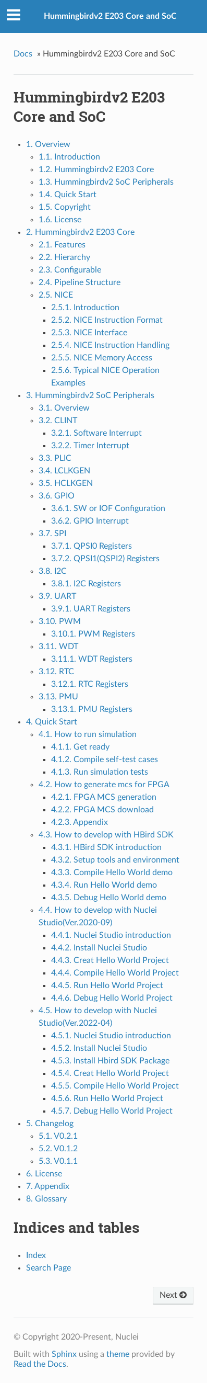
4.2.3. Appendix (79, 822)
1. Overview (48, 144)
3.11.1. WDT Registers (91, 659)
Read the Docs (40, 1364)
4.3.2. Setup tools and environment (115, 860)
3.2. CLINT (58, 420)
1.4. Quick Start (67, 194)
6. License (44, 1174)
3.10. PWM (60, 621)
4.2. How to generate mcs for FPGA (104, 784)
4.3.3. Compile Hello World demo (112, 872)
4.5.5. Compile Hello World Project (115, 1086)
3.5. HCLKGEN (66, 483)
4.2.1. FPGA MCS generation (103, 797)
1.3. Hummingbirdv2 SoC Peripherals (106, 182)
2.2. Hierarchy (64, 257)
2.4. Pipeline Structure (79, 282)
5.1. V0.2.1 (58, 1136)
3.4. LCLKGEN (64, 471)
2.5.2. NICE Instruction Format (107, 320)
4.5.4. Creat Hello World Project (110, 1073)
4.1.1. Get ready (80, 747)
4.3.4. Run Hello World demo (104, 885)
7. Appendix (47, 1186)
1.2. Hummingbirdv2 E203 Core (96, 169)
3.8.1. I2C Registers (86, 584)
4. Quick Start (51, 722)
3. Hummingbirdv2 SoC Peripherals (90, 395)
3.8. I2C (53, 571)
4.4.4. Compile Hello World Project (115, 973)
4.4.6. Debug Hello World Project (112, 998)
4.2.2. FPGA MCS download (102, 810)
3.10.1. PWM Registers (93, 634)
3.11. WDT (58, 646)
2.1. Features (62, 245)
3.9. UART (57, 596)
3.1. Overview (64, 408)
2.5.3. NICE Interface (89, 332)
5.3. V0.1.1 (58, 1161)
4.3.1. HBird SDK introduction (106, 847)
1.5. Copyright (65, 207)
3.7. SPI (52, 533)
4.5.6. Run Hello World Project (107, 1098)
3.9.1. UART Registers (90, 609)
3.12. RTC (56, 671)
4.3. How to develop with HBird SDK (106, 835)
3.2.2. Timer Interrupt (90, 445)
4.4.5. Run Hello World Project (107, 985)
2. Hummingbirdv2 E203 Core (80, 232)
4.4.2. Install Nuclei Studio (99, 948)
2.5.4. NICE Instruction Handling (110, 345)
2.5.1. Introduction (85, 307)
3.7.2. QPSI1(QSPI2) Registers (105, 558)
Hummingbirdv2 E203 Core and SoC (110, 16)
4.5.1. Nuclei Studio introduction (111, 1035)
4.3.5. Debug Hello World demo (108, 897)
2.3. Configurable (70, 270)
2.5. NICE (56, 295)
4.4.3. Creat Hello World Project (110, 960)
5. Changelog (50, 1123)
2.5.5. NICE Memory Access (101, 358)
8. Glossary (46, 1199)
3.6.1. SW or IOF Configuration (108, 508)
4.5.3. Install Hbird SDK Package (110, 1061)
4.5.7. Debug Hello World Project (112, 1111)
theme (117, 1354)
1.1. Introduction (69, 157)
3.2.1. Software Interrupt (96, 433)
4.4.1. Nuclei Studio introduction (111, 935)
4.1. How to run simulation (88, 734)
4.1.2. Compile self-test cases (104, 759)
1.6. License (60, 220)
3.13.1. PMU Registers (91, 709)
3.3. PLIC (55, 458)
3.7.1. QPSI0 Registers (91, 546)
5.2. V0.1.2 (58, 1148)
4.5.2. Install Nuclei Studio (99, 1048)
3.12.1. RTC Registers (89, 684)
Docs (23, 54)
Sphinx (64, 1354)
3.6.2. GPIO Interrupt (90, 521)
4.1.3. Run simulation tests (99, 772)
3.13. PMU (58, 697)
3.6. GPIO (57, 496)
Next (173, 1295)
